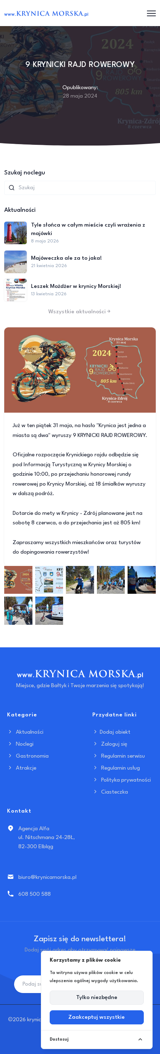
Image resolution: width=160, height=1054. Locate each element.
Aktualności (25, 732)
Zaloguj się (109, 744)
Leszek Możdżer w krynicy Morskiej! (76, 286)
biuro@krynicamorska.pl (47, 877)
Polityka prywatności (121, 780)
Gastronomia (28, 756)
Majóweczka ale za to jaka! (66, 258)
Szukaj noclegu (24, 173)
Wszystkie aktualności (80, 312)
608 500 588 (34, 894)
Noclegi (20, 744)
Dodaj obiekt (111, 732)
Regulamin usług (116, 768)
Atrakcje (21, 768)
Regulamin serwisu (118, 756)
